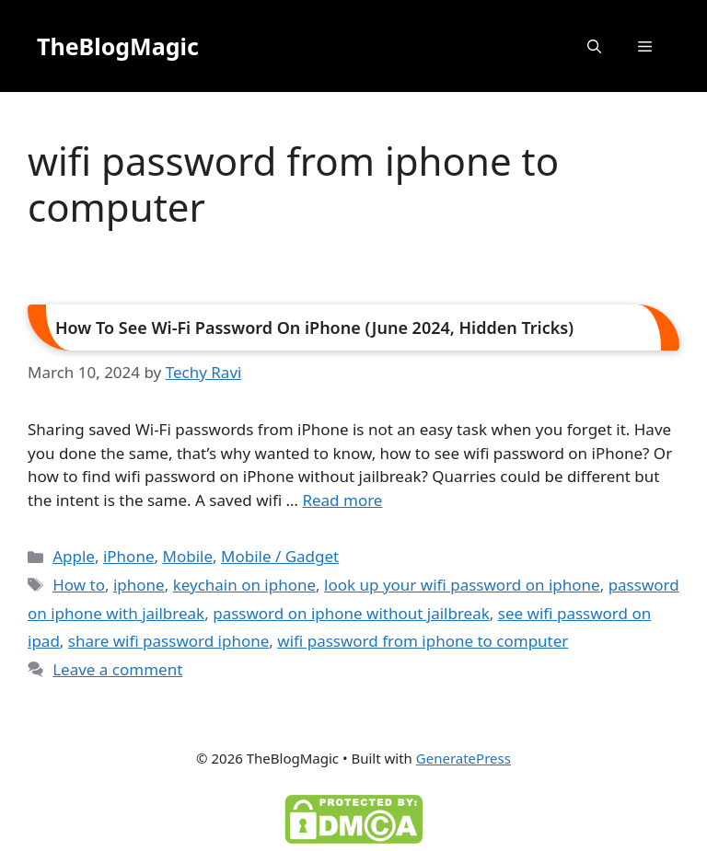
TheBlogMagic (118, 46)
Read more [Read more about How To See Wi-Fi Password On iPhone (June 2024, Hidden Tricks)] (342, 500)
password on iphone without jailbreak (351, 613)
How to (78, 584)
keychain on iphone (244, 584)
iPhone (129, 556)
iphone (139, 584)
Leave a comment (117, 669)
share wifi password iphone (168, 640)
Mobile (187, 556)
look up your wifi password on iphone (462, 584)
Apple (73, 556)
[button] (594, 46)
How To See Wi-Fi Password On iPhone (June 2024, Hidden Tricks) (314, 327)
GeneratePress (463, 758)
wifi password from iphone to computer (422, 640)
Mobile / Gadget (280, 556)
